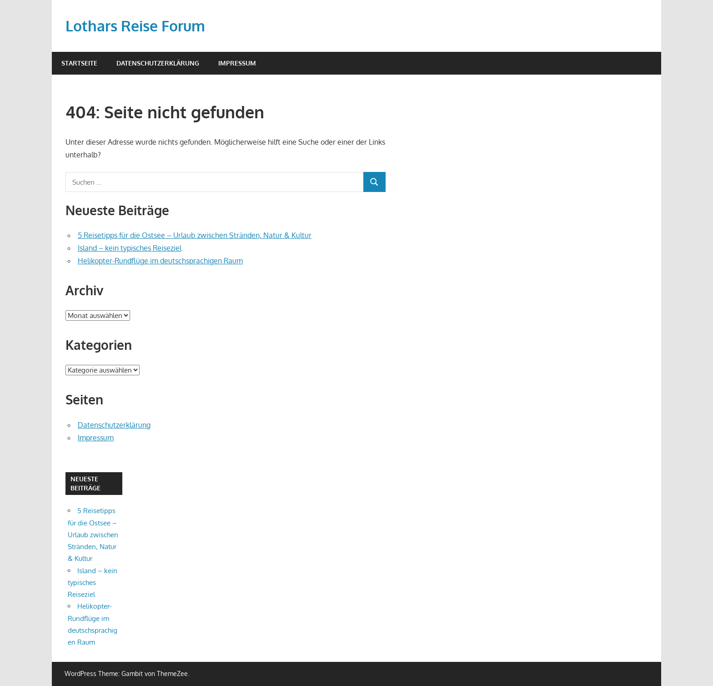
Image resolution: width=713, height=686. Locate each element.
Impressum (237, 63)
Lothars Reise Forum (135, 25)
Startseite (79, 63)
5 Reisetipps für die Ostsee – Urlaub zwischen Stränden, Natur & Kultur (194, 235)
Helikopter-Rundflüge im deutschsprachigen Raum (160, 260)
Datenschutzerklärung (157, 63)
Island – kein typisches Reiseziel (129, 247)
